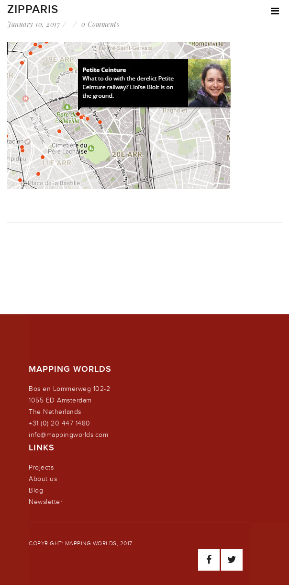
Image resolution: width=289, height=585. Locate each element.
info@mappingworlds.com (68, 435)
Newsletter (45, 502)
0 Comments (100, 24)
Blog (36, 490)
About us (43, 479)
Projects (41, 467)
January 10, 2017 (33, 24)
